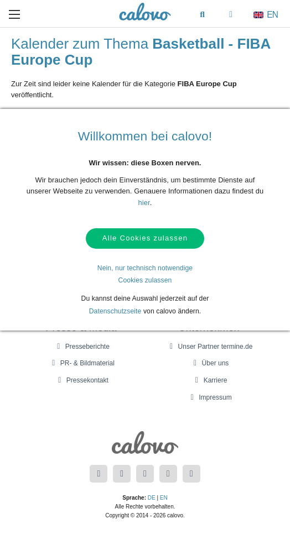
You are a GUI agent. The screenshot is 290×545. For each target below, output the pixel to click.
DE (152, 498)
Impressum (209, 397)
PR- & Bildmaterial (82, 363)
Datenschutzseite (115, 312)
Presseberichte (82, 346)
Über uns (209, 363)
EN (164, 498)
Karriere (209, 380)
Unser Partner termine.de (210, 346)
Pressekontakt (81, 380)
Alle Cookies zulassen (145, 239)
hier (144, 202)
